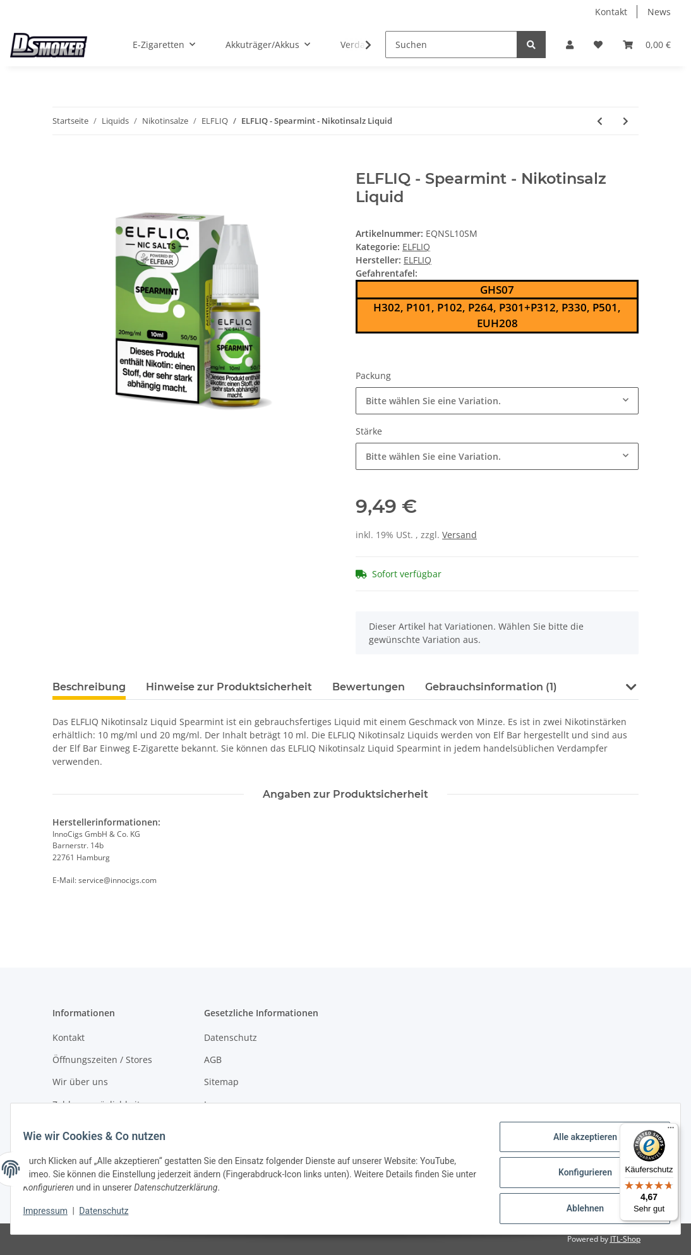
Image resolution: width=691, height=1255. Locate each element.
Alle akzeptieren (577, 1144)
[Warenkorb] (647, 44)
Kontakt (611, 12)
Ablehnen (577, 1210)
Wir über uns (80, 1082)
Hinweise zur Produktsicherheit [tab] (229, 687)
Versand (459, 535)
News (659, 12)
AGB (213, 1060)
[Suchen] (451, 44)
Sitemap (221, 1082)
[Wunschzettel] (598, 44)
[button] (570, 44)
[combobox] (497, 400)
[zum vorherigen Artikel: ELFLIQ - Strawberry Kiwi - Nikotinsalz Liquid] (600, 121)
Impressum (228, 1104)
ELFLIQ (416, 247)
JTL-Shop (625, 1239)
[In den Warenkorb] (62, 163)
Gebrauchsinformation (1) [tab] (491, 687)
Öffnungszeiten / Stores (102, 1060)
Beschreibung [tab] (89, 687)
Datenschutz (230, 1037)
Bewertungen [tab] (368, 687)
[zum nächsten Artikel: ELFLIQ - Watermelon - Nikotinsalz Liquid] (626, 121)
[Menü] (670, 1130)
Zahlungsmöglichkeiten (101, 1104)
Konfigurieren (577, 1177)
